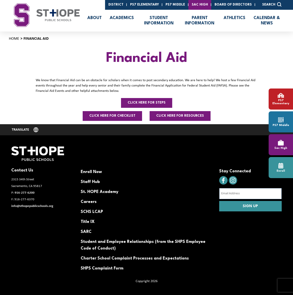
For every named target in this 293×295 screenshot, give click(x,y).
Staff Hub (90, 182)
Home (14, 39)
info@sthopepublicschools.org (32, 206)
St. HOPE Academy (99, 192)
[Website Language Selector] (25, 129)
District (115, 4)
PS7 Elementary (144, 4)
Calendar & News (267, 20)
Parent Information (199, 20)
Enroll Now (91, 172)
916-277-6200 (25, 193)
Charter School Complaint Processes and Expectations (135, 258)
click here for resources (180, 116)
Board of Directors (233, 4)
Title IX (88, 222)
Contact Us (22, 170)
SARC (86, 232)
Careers (89, 202)
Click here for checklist (112, 116)
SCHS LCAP (92, 212)
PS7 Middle (175, 4)
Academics (122, 18)
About (94, 18)
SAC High (200, 4)
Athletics (234, 18)
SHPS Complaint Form (102, 268)
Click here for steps (147, 102)
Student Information (159, 20)
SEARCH (271, 4)
